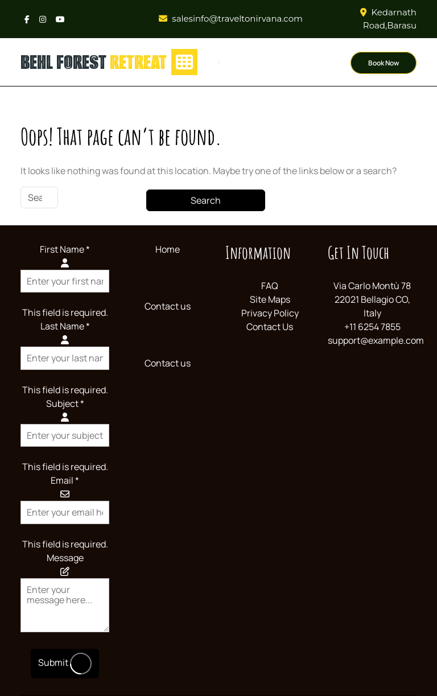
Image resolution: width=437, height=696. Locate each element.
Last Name (65, 326)
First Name (65, 249)
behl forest (93, 62)
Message (65, 557)
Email (65, 480)
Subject (65, 403)
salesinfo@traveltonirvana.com (237, 18)
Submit (65, 663)
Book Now (383, 63)
